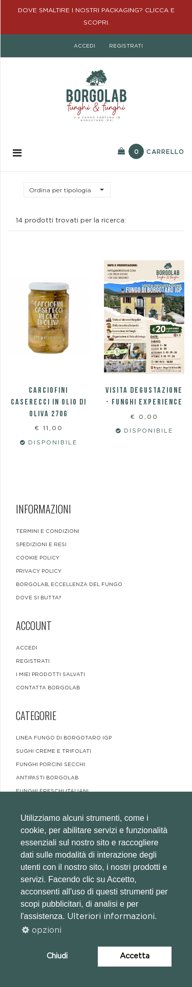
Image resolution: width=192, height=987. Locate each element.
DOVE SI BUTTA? (38, 597)
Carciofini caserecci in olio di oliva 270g (49, 402)
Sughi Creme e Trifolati (53, 751)
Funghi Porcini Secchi (50, 764)
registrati (126, 46)
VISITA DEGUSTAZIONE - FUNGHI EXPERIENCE (144, 396)
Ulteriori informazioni (111, 916)
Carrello (151, 151)
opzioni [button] (41, 930)
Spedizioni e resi (41, 544)
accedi (84, 46)
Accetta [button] (135, 956)
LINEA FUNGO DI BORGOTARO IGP (64, 738)
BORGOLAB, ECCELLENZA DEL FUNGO (69, 584)
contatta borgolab (48, 687)
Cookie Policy (37, 557)
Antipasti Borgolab (47, 777)
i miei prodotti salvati (50, 674)
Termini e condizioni (47, 531)
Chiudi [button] (57, 956)
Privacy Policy (38, 571)
